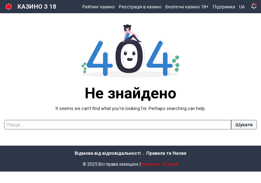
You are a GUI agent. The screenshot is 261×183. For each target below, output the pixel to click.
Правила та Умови (166, 153)
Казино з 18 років (160, 164)
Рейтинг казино (98, 6)
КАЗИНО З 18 (36, 6)
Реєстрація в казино (140, 6)
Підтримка (224, 6)
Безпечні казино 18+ (186, 6)
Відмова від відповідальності (108, 153)
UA (242, 6)
